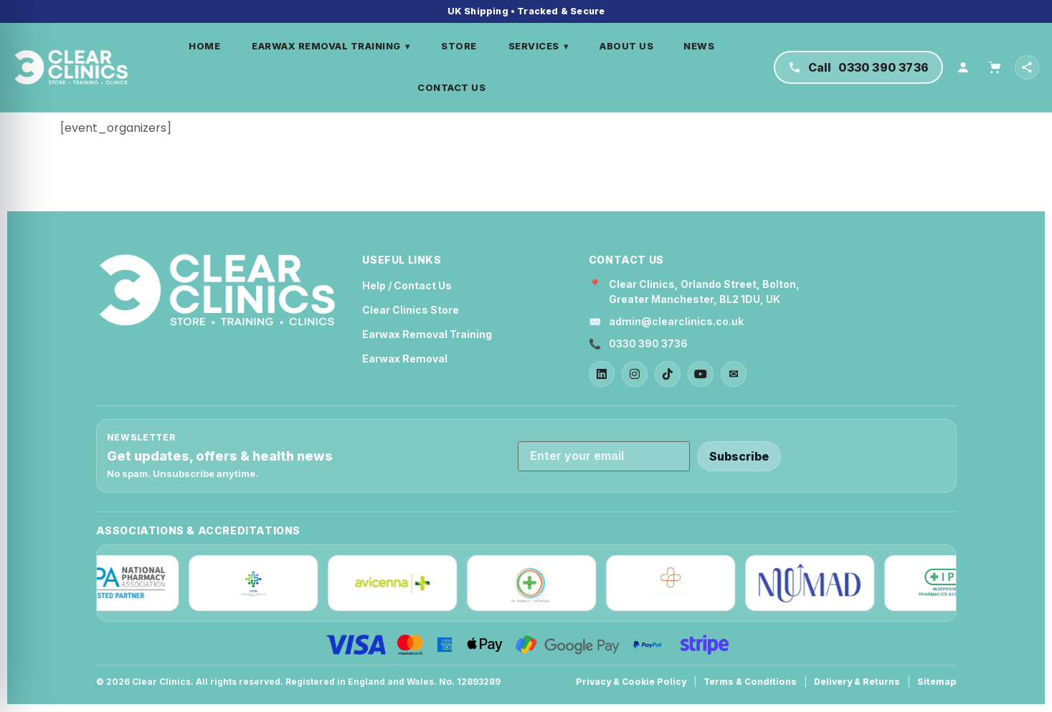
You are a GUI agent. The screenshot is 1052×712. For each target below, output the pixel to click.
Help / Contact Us (407, 286)
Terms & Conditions (750, 682)
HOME (206, 46)
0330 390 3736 (648, 344)
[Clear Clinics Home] (217, 291)
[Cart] (994, 67)
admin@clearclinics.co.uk (676, 322)
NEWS (701, 46)
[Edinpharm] (674, 584)
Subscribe (739, 456)
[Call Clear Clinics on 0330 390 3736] (858, 67)
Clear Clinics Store (410, 310)
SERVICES (541, 46)
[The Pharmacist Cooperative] (535, 584)
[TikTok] (668, 375)
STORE (461, 46)
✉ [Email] (733, 374)
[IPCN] (257, 584)
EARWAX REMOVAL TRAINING (333, 46)
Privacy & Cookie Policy (631, 682)
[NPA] (118, 584)
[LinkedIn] (602, 375)
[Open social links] (1027, 67)
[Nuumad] (813, 584)
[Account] (963, 67)
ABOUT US (628, 46)
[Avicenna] (396, 584)
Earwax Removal (404, 359)
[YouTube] (701, 375)
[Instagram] (635, 375)
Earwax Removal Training (427, 335)
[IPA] (953, 584)
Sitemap (937, 682)
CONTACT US (454, 87)
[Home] (73, 67)
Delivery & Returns (857, 682)
